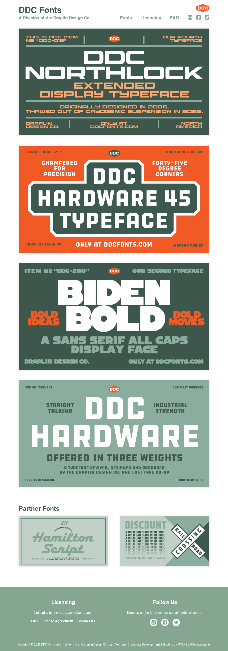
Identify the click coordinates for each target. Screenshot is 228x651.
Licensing (150, 18)
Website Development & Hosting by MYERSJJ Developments (171, 644)
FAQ (174, 18)
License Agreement (57, 621)
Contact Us (86, 621)
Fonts (126, 18)
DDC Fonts (55, 13)
